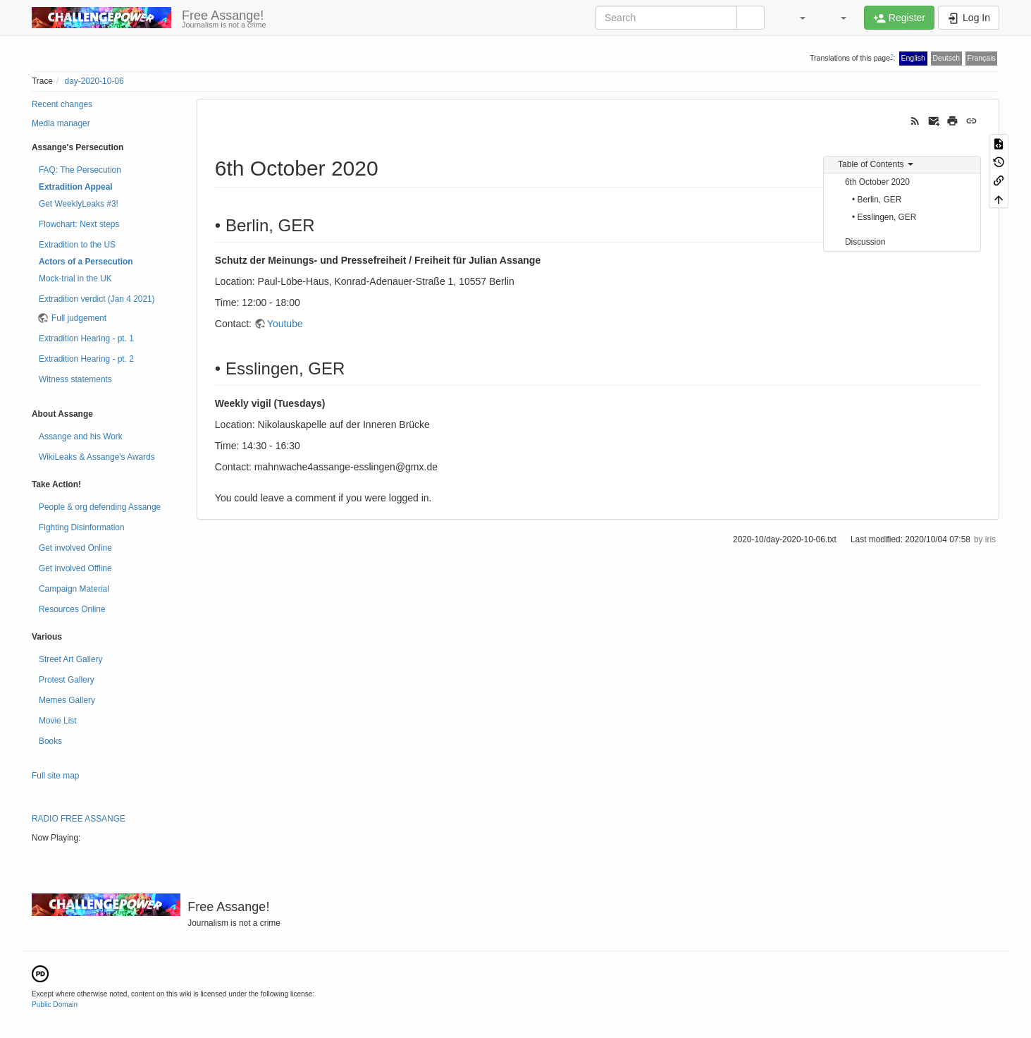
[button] (795, 17)
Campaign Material (74, 589)
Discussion (865, 242)
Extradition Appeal (76, 187)
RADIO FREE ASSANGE (78, 819)
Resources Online (72, 609)
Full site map (55, 776)
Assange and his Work (81, 436)
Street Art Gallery (71, 659)
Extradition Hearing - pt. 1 (86, 338)
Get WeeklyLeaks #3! (78, 204)
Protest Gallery (66, 680)
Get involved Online (75, 548)
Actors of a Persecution (85, 262)
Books (50, 741)
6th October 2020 (877, 182)
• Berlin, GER (876, 199)
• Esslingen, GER (884, 217)
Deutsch (946, 58)
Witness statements (75, 379)
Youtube (285, 323)
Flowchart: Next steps (79, 224)
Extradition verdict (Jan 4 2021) (97, 299)
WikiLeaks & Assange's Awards (97, 457)
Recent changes (62, 104)
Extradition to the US (77, 245)
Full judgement (78, 318)
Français (981, 58)
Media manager (61, 123)
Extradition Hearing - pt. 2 (86, 359)
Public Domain (55, 1004)
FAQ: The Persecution (80, 170)
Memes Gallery (67, 700)
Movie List (58, 721)
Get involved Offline (75, 568)
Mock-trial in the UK (75, 278)
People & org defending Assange (100, 507)
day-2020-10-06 (94, 81)
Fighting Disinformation (82, 527)
